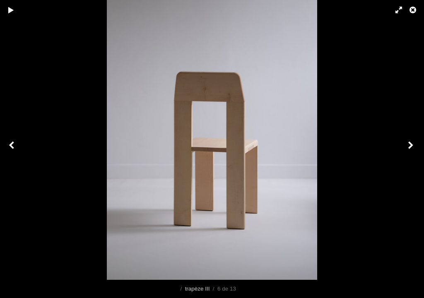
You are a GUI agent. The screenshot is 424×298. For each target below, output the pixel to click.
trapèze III (197, 289)
